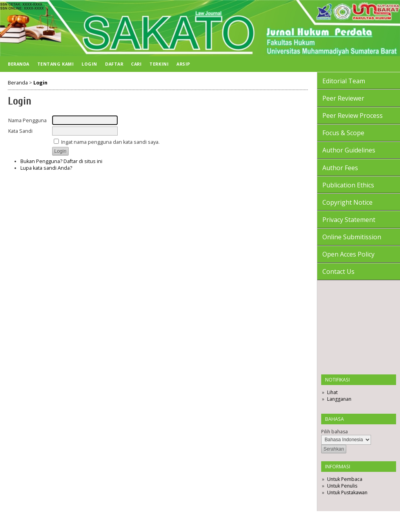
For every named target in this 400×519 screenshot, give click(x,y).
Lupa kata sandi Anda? (46, 168)
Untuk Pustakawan (347, 492)
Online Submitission (351, 237)
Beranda (18, 64)
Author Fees (340, 167)
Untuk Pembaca (344, 479)
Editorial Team (343, 81)
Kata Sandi (20, 131)
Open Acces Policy (348, 254)
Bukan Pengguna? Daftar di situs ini (61, 161)
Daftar (114, 64)
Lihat (332, 392)
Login (89, 64)
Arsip (183, 64)
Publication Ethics (348, 185)
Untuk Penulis (342, 485)
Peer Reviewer (343, 98)
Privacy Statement (348, 219)
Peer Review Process (352, 115)
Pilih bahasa (334, 431)
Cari (136, 64)
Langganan (339, 399)
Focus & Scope (343, 132)
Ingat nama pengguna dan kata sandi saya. (110, 142)
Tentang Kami (55, 64)
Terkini (159, 64)
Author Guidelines (348, 150)
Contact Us (338, 271)
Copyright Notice (347, 202)
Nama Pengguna (27, 120)
